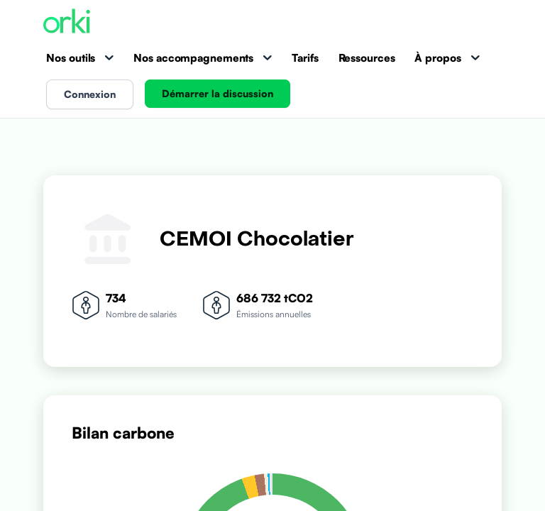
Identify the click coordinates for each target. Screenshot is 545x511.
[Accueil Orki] (66, 22)
